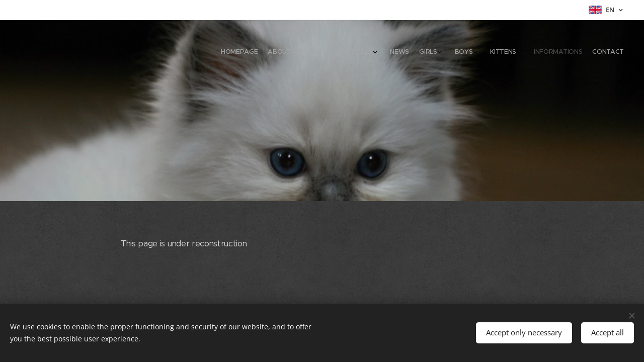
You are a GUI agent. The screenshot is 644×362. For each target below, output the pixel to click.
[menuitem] (514, 52)
